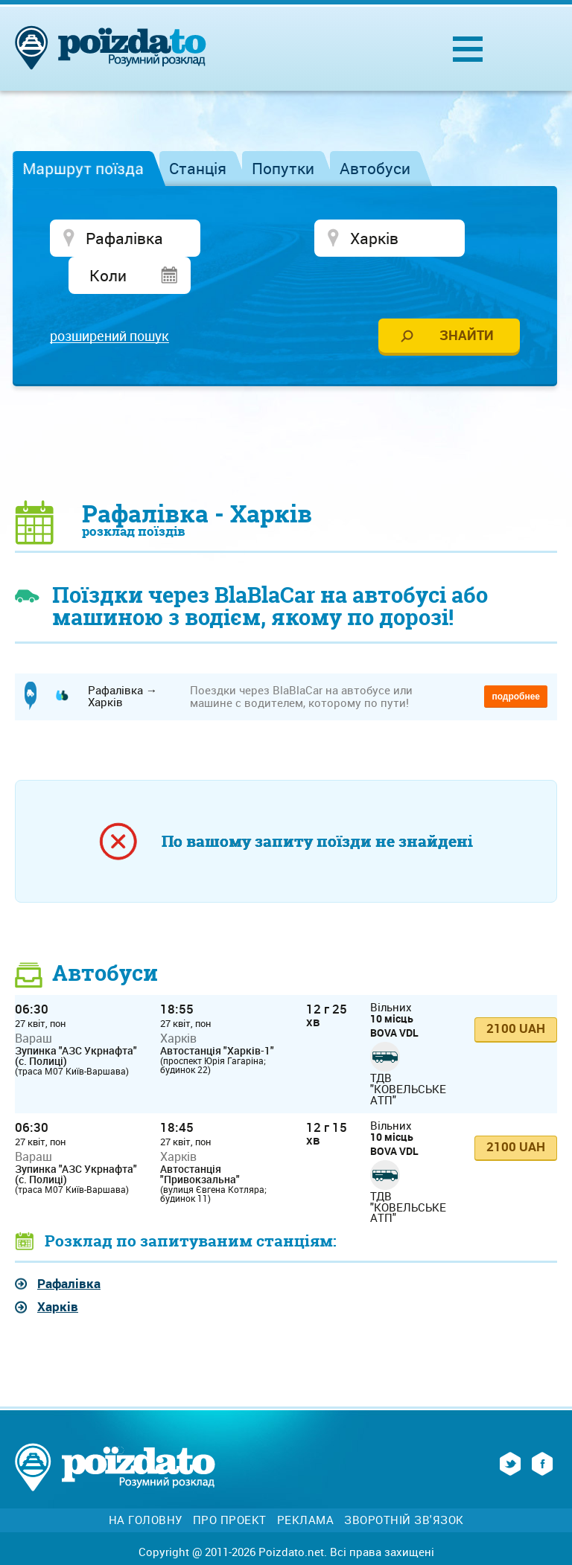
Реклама (305, 1487)
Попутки (283, 168)
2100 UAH (515, 996)
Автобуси (375, 168)
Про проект (230, 1487)
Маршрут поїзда (83, 168)
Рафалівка (69, 1250)
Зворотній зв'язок (404, 1487)
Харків (57, 1274)
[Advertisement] (286, 410)
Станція (197, 168)
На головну (145, 1487)
